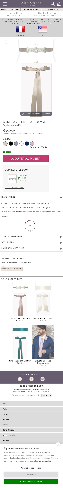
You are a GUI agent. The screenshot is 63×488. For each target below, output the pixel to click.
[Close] (47, 24)
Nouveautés (53, 9)
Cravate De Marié (43, 361)
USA (42, 36)
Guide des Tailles (39, 147)
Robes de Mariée (31, 9)
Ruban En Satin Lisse (43, 318)
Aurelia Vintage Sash (20, 318)
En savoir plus (45, 461)
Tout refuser (31, 475)
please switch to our (36, 22)
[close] (58, 444)
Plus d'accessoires (14, 187)
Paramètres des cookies (31, 468)
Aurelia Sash (23, 175)
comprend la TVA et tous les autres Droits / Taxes (22, 133)
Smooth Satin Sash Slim (20, 361)
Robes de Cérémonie (10, 9)
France (20, 36)
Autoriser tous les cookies (31, 482)
